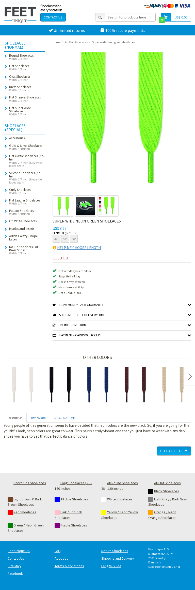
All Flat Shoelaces (76, 42)
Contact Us (53, 17)
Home (56, 42)
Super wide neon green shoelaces (113, 42)
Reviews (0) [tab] (38, 418)
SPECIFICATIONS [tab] (64, 418)
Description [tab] (15, 418)
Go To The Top (174, 451)
